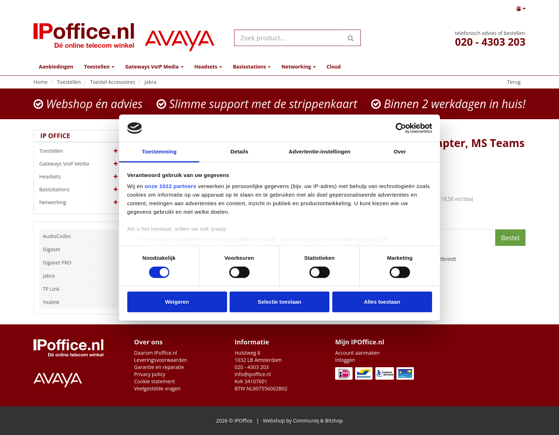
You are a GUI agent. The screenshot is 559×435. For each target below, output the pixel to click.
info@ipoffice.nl (253, 374)
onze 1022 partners (170, 186)
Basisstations (78, 189)
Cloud (334, 66)
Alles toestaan (382, 302)
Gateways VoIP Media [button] (154, 66)
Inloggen (345, 359)
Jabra (49, 275)
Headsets (78, 176)
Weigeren (177, 302)
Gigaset (51, 249)
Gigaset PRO (57, 262)
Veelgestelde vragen (157, 388)
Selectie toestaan (280, 302)
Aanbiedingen (56, 66)
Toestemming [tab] (159, 151)
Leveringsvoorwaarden (160, 359)
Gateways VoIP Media (78, 163)
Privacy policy (149, 374)
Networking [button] (298, 66)
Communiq (306, 420)
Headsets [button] (208, 66)
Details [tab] (239, 151)
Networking (78, 202)
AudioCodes (57, 236)
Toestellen (78, 151)
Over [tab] (400, 151)
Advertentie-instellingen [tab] (319, 151)
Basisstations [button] (252, 66)
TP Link (51, 288)
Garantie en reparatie (159, 367)
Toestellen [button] (99, 66)
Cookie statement (154, 381)
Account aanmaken (357, 352)
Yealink (51, 302)
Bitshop (334, 420)
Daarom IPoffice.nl (155, 352)
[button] (521, 8)
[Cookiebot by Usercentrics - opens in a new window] (401, 128)
